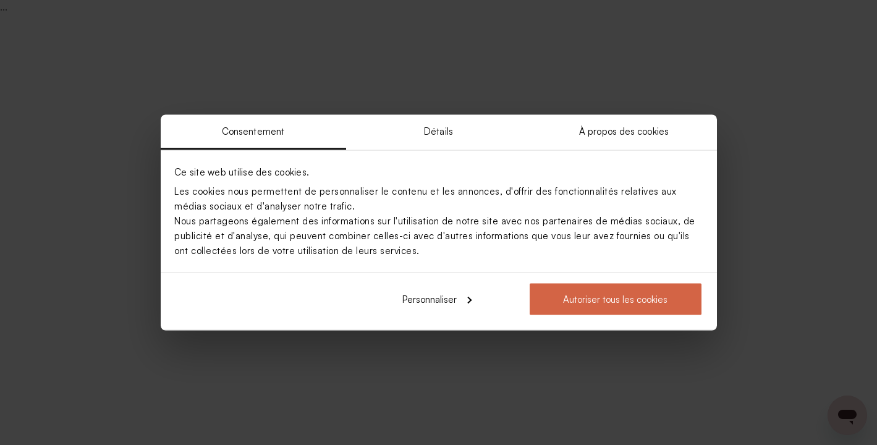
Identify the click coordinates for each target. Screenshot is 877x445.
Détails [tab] (438, 131)
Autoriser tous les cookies (615, 299)
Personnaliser (437, 299)
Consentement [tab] (253, 131)
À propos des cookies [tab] (624, 131)
